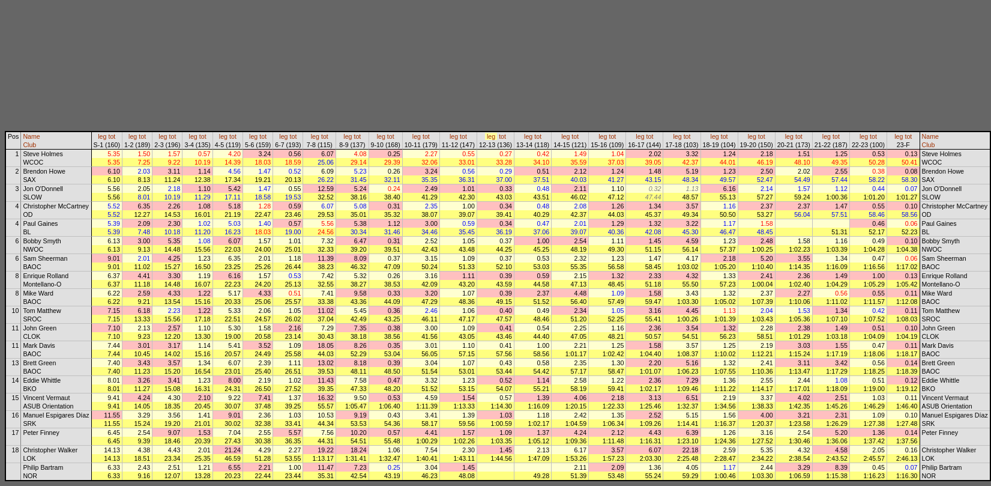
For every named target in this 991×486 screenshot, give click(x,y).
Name (31, 136)
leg (102, 136)
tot (111, 136)
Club (29, 144)
